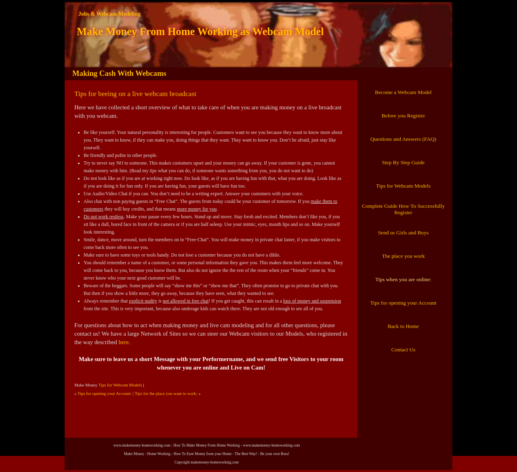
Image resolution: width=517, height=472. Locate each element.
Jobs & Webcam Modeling (109, 14)
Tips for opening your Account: (105, 393)
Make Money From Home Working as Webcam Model (200, 31)
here (123, 342)
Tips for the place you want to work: (166, 393)
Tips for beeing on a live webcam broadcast (135, 94)
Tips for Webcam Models (120, 385)
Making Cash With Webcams (119, 73)
